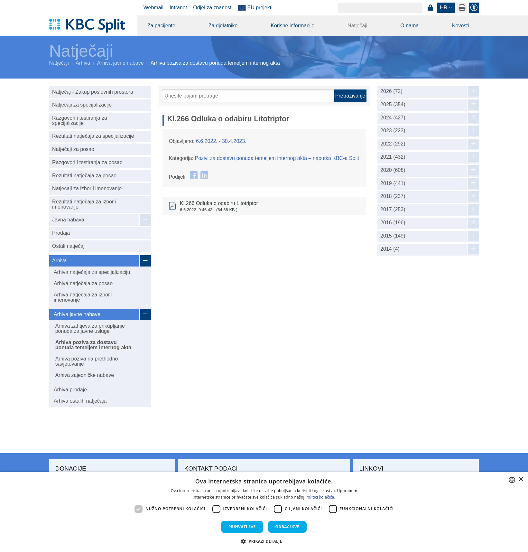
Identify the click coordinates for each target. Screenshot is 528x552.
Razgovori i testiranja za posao (87, 162)
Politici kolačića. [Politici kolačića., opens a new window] (320, 497)
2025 (392, 104)
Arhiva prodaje (70, 389)
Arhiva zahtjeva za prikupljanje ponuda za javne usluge (90, 328)
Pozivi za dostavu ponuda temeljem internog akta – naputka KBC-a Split (277, 158)
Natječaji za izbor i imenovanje (87, 188)
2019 (392, 183)
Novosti (460, 25)
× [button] (520, 479)
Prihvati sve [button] (242, 526)
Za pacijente (161, 25)
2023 (392, 130)
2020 (392, 170)
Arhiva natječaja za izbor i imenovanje (83, 297)
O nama (409, 25)
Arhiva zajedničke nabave (84, 375)
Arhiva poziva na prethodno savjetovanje (86, 361)
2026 (391, 91)
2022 (392, 143)
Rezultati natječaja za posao (84, 175)
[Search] (380, 8)
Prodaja (61, 233)
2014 (390, 249)
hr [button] (443, 7)
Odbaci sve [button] (287, 526)
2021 (392, 157)
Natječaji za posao (73, 149)
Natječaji (357, 25)
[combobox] (512, 480)
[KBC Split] (90, 25)
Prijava (430, 8)
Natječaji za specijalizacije (82, 105)
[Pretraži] (248, 95)
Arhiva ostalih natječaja (80, 401)
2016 (392, 222)
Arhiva (83, 63)
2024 (392, 117)
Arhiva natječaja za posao (83, 283)
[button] (264, 541)
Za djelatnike (223, 25)
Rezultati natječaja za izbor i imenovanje (84, 204)
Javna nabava (68, 219)
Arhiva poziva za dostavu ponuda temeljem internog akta (93, 345)
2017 (392, 209)
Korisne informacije (292, 25)
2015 (392, 236)
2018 (392, 196)
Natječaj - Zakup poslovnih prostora (92, 92)
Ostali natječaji (69, 246)
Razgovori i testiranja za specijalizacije (79, 120)
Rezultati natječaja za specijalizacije (93, 136)
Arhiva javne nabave (120, 63)
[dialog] (264, 512)
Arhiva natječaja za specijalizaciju (92, 272)
